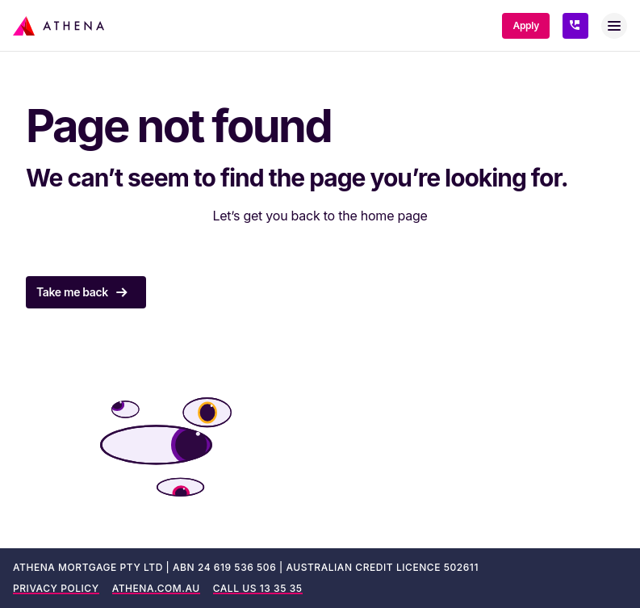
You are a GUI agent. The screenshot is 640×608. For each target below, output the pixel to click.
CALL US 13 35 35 (258, 588)
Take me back (86, 292)
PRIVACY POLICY (56, 588)
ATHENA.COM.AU (156, 588)
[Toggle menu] (614, 26)
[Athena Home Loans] (58, 26)
